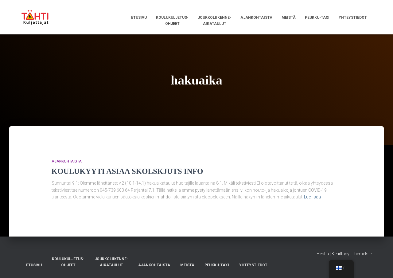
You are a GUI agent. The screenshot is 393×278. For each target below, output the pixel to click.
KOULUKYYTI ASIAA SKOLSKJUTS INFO (127, 171)
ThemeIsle (362, 253)
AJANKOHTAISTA (67, 161)
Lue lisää (312, 196)
